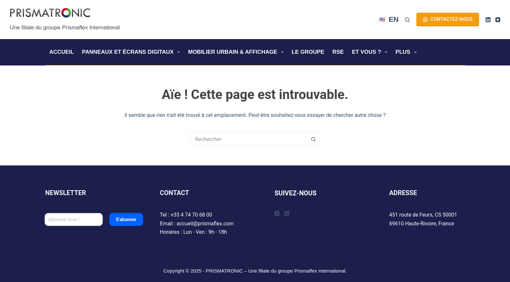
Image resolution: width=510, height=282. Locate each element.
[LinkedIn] (488, 19)
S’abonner (126, 219)
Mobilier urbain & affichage (237, 52)
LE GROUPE (308, 52)
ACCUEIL (61, 52)
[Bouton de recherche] (313, 139)
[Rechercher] (407, 19)
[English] (389, 19)
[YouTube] (497, 19)
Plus (407, 52)
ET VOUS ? (371, 52)
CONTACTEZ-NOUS (448, 19)
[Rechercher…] (248, 139)
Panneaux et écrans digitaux (132, 52)
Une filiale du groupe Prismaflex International (65, 27)
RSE (338, 52)
